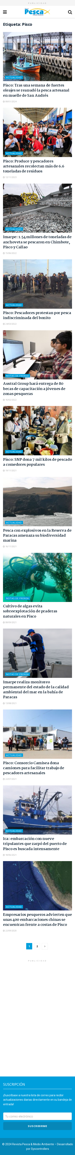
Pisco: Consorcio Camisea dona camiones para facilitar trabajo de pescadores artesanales (33, 768)
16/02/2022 (10, 399)
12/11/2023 (10, 177)
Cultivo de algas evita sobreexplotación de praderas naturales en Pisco (30, 611)
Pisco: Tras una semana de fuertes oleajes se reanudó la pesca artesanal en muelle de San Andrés (36, 90)
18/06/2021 (10, 855)
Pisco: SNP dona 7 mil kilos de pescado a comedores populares (37, 462)
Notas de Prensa (17, 375)
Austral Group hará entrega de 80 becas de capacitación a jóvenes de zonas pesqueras (34, 389)
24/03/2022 (10, 323)
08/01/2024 (10, 101)
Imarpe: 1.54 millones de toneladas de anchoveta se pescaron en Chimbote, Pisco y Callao (37, 242)
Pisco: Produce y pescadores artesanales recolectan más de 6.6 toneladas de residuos (33, 166)
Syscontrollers (40, 1148)
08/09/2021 (10, 622)
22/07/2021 (10, 779)
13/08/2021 (10, 703)
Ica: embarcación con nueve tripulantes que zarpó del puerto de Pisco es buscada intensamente (35, 844)
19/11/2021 (10, 470)
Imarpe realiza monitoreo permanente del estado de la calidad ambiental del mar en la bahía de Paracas (36, 689)
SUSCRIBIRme (37, 1126)
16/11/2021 (10, 546)
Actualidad (14, 77)
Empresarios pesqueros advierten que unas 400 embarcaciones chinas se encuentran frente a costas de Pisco (37, 920)
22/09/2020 (10, 930)
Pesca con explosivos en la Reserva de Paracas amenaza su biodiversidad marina (37, 536)
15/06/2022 (10, 253)
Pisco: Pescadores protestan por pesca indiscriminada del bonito (37, 315)
